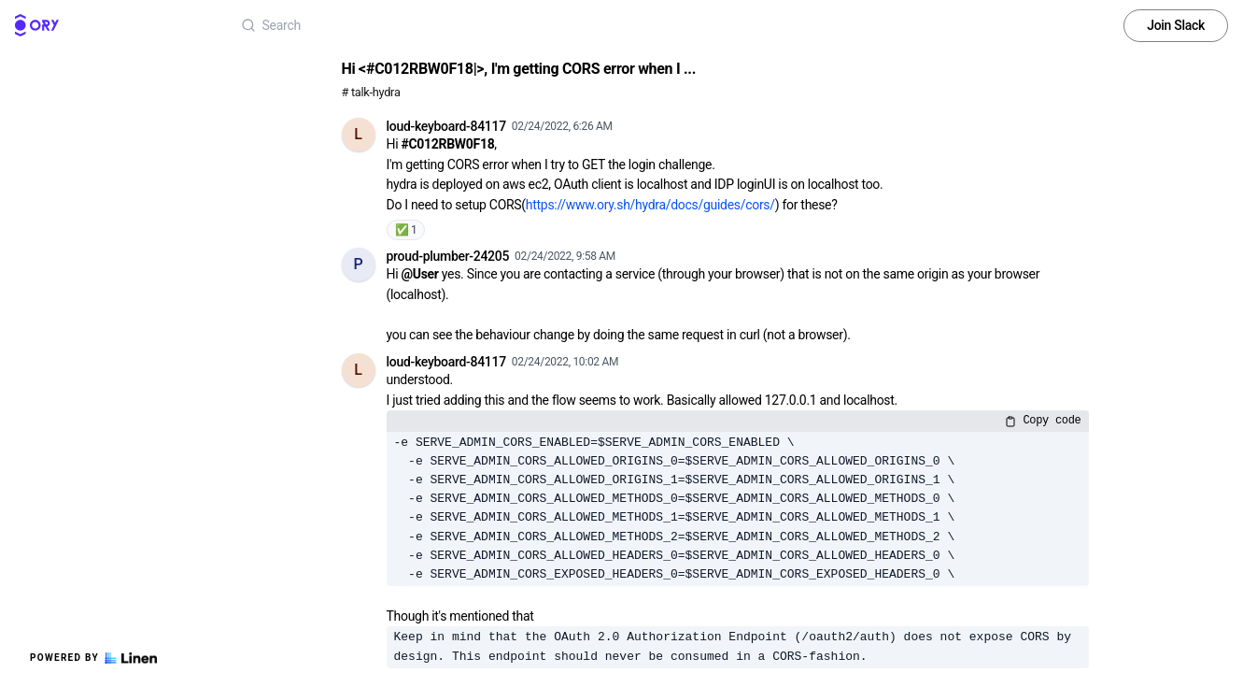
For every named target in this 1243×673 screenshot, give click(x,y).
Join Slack (1176, 25)
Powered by (93, 658)
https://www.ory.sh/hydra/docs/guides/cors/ (650, 204)
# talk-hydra (371, 92)
